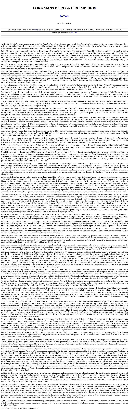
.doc (72, 33)
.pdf (76, 33)
